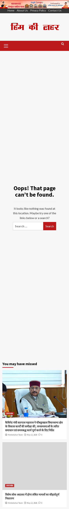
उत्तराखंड (9, 413)
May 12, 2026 (32, 434)
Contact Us (54, 10)
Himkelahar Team (15, 434)
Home (11, 10)
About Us (22, 10)
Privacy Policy (38, 10)
